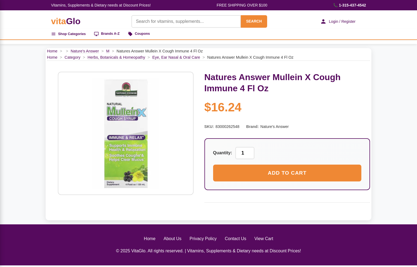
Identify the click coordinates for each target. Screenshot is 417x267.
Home (52, 53)
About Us (173, 240)
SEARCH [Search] (249, 21)
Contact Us (235, 240)
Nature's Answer (85, 53)
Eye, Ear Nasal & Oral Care (176, 59)
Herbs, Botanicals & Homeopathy (116, 59)
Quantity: (222, 154)
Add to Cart (287, 174)
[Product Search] (182, 21)
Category (72, 59)
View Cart (263, 240)
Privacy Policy (203, 240)
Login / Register (334, 21)
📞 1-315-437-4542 (349, 5)
